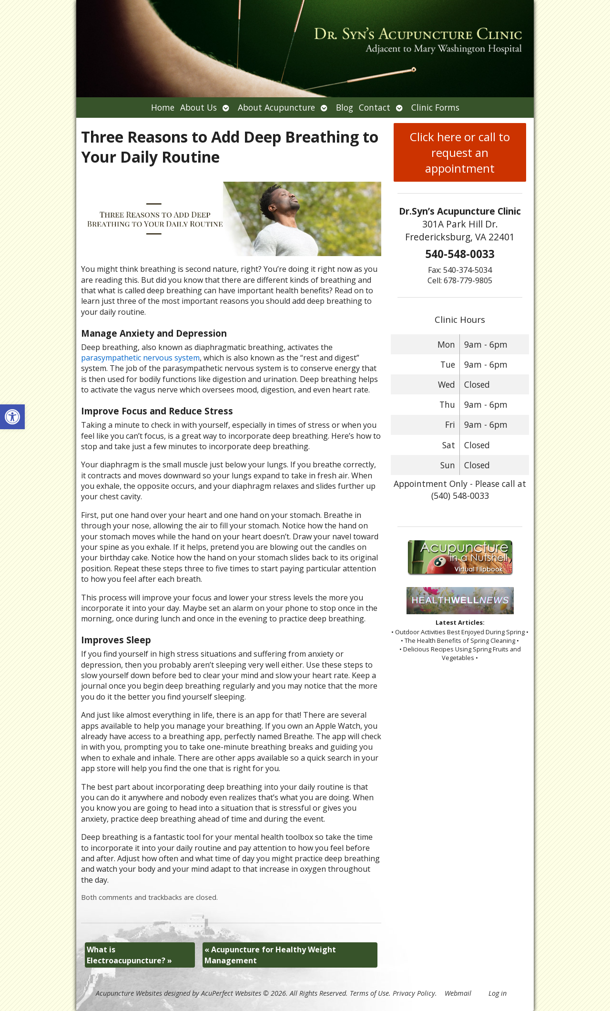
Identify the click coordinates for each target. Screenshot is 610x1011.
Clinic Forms (435, 107)
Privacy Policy (414, 993)
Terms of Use (369, 993)
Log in (497, 993)
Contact (374, 107)
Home (162, 107)
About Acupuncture (276, 107)
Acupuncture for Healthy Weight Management (270, 954)
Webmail (458, 993)
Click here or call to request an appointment (460, 152)
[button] (12, 416)
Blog (344, 107)
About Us (198, 107)
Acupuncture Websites (129, 993)
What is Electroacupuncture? (129, 954)
